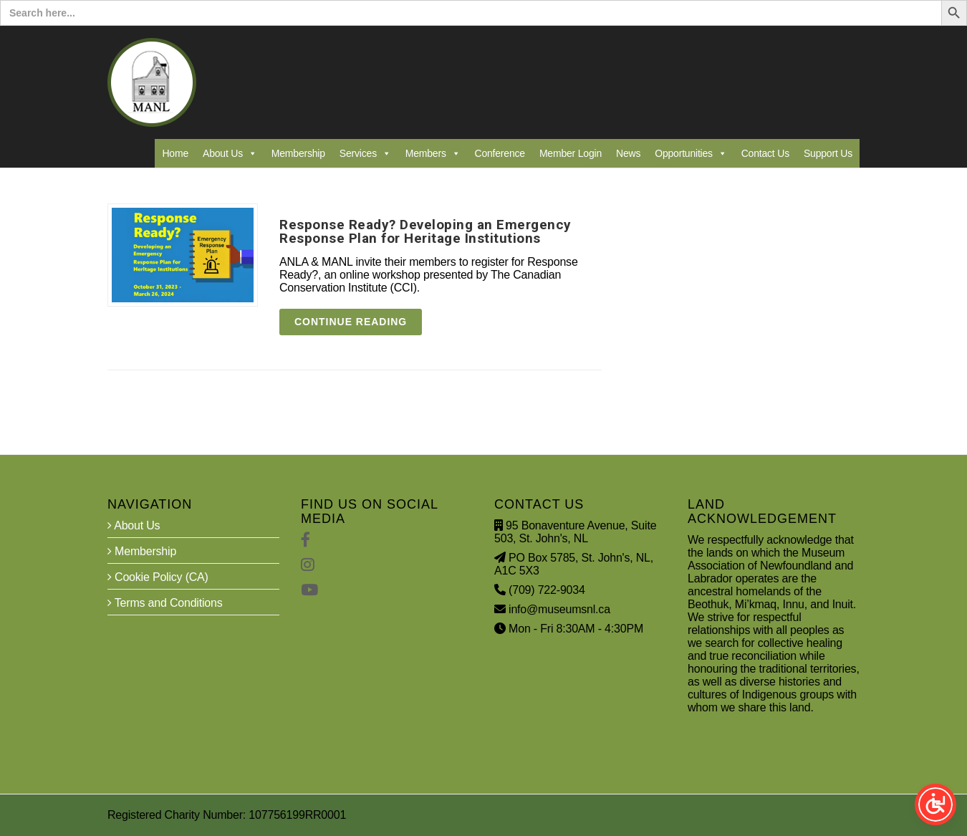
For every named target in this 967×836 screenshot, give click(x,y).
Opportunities (690, 153)
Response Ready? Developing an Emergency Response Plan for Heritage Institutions (425, 231)
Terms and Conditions (165, 603)
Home (175, 153)
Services (365, 153)
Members (433, 153)
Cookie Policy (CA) (157, 577)
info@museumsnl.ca (559, 609)
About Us (230, 153)
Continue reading (350, 321)
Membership (298, 153)
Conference (500, 153)
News (628, 153)
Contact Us (765, 153)
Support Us (828, 153)
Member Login (570, 153)
